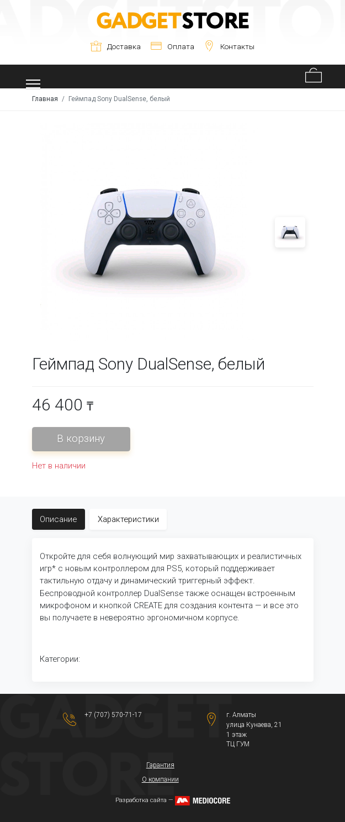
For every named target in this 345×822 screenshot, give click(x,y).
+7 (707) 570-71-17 (113, 715)
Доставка (116, 47)
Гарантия (160, 765)
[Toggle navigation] (33, 76)
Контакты (229, 47)
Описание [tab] (58, 519)
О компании (160, 779)
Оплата (172, 47)
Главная (45, 99)
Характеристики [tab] (128, 519)
